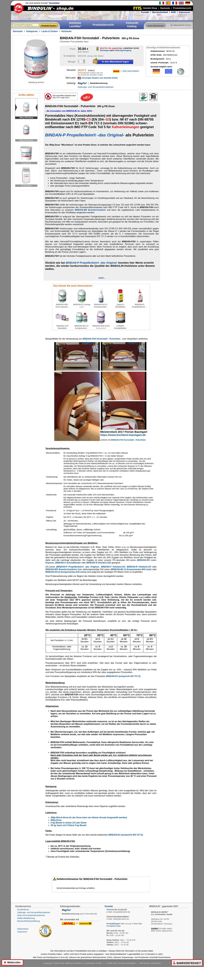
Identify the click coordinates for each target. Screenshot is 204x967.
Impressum (184, 12)
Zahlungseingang (123, 50)
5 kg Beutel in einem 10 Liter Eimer (69, 822)
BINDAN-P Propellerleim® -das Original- (84, 135)
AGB (173, 12)
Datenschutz (22, 929)
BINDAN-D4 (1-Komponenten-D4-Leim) (65, 572)
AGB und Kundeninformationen (31, 915)
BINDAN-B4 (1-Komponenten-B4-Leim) (131, 569)
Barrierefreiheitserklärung (28, 921)
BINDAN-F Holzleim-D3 (113, 567)
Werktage (104, 50)
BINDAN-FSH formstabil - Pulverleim (101, 339)
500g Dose (56, 820)
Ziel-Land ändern (131, 71)
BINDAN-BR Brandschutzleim (90, 210)
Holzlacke (66, 31)
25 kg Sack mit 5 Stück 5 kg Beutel (68, 825)
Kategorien (32, 31)
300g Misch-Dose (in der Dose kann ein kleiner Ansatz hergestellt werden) (89, 817)
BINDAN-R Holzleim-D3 (139, 567)
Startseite (18, 31)
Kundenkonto (23, 909)
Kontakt (145, 12)
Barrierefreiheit (160, 12)
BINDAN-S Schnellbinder (68, 562)
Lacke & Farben (50, 31)
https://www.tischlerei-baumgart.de (123, 434)
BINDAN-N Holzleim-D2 (98, 562)
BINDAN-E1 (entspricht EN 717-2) (123, 676)
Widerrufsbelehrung (26, 918)
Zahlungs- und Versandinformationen (95, 87)
